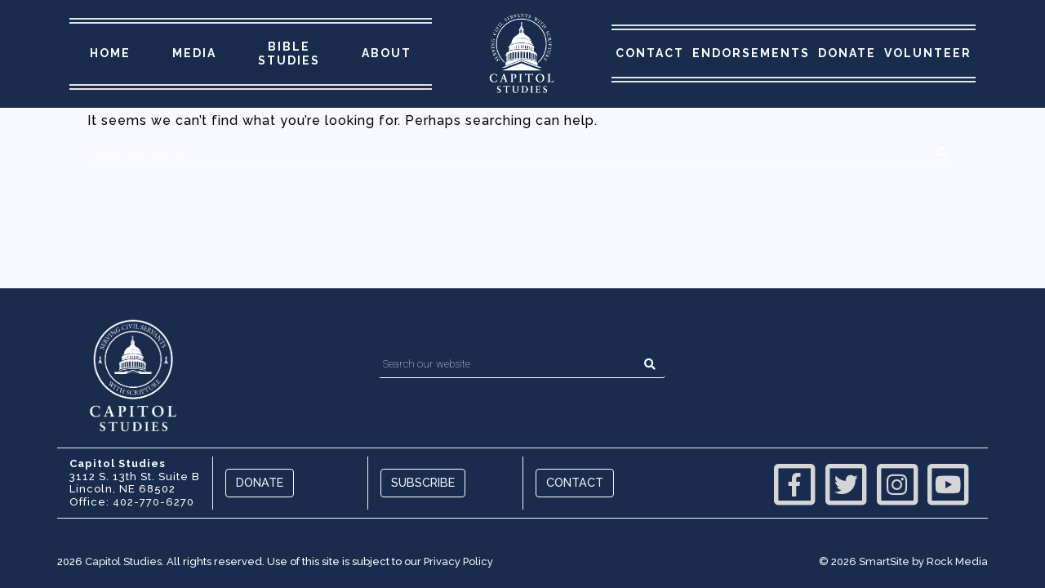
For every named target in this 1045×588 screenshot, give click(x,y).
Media (194, 53)
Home (110, 53)
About (386, 53)
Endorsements (751, 53)
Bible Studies (289, 53)
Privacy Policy (458, 561)
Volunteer (928, 53)
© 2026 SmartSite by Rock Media (903, 561)
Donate (847, 53)
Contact (650, 53)
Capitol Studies (123, 561)
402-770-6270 (153, 502)
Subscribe (423, 482)
